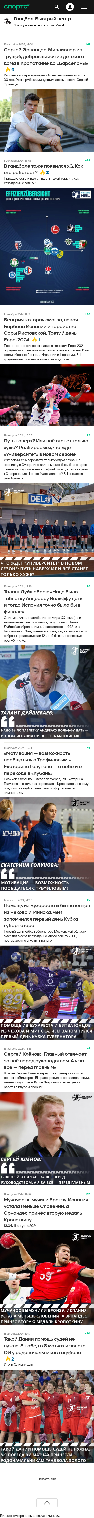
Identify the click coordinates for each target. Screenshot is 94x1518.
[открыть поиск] (57, 7)
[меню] (84, 7)
